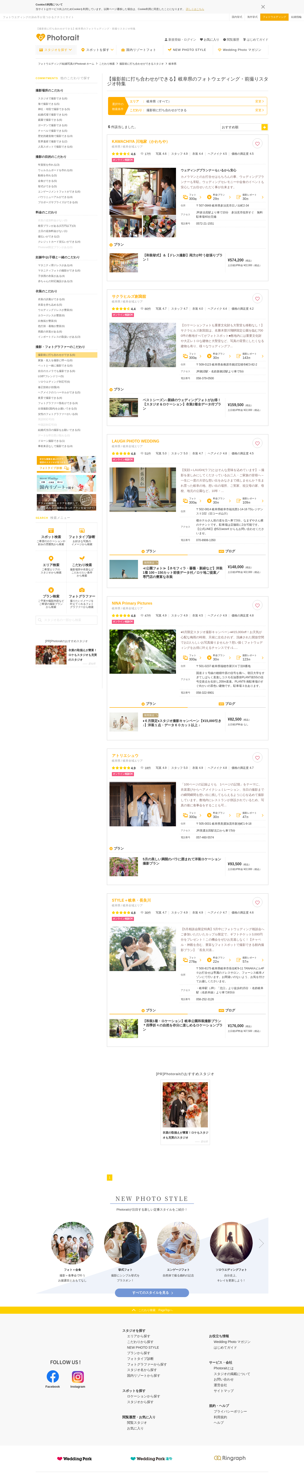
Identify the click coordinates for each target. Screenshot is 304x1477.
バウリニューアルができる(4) (55, 197)
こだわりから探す (140, 1335)
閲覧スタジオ (137, 1417)
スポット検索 (51, 537)
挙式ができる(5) (47, 186)
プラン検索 (51, 596)
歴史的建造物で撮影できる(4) (55, 136)
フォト (190, 197)
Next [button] (259, 1237)
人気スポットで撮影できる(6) (55, 146)
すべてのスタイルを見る (153, 1287)
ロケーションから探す (143, 1390)
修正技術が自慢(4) (48, 387)
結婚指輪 (296, 16)
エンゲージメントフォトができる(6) (59, 191)
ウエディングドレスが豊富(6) (55, 309)
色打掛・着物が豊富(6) (51, 326)
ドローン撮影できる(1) (51, 440)
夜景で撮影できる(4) (50, 397)
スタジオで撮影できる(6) (52, 98)
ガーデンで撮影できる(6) (52, 125)
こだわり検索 (82, 565)
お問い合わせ (224, 1373)
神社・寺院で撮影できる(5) (54, 109)
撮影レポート (246, 197)
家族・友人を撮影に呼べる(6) (55, 360)
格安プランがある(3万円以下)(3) (57, 225)
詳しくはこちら (195, 9)
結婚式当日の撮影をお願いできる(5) (59, 429)
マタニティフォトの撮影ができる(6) (59, 270)
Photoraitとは (224, 1362)
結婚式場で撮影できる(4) (52, 114)
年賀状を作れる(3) (48, 164)
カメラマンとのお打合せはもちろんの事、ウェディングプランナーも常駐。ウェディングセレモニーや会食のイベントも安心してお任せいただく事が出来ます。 (222, 182)
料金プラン (216, 197)
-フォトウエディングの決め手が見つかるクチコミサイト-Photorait (57, 37)
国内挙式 (237, 16)
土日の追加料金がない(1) (52, 231)
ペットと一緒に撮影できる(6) (55, 365)
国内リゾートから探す (143, 1369)
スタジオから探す (140, 1396)
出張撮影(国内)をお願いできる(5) (57, 408)
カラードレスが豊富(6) (51, 315)
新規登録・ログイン (180, 39)
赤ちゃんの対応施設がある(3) (55, 281)
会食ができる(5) (47, 180)
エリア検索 (51, 565)
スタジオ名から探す (142, 1364)
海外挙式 (252, 16)
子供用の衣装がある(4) (51, 275)
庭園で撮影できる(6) (50, 119)
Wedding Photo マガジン (239, 50)
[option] (72, 1246)
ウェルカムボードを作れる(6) (55, 170)
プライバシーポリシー (230, 1405)
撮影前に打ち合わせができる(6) (56, 354)
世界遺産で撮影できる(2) (52, 141)
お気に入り (135, 1422)
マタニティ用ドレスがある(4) (55, 265)
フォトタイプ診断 (82, 537)
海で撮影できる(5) (48, 103)
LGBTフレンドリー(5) (51, 376)
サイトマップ (224, 1384)
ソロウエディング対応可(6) (54, 381)
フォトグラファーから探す (147, 1358)
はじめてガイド (255, 39)
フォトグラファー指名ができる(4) (58, 403)
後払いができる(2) (48, 236)
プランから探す (138, 1347)
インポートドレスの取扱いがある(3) (59, 336)
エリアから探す (138, 1330)
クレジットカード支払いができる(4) (59, 241)
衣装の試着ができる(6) (51, 299)
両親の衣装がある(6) (50, 331)
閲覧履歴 (231, 39)
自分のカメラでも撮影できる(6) (56, 371)
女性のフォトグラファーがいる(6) (58, 414)
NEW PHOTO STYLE (187, 50)
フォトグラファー (82, 596)
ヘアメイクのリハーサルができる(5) (59, 392)
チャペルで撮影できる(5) (52, 130)
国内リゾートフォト (138, 50)
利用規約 (220, 1411)
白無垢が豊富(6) (47, 320)
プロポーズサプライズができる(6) (58, 202)
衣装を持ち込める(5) (50, 304)
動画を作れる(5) (47, 175)
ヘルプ (219, 1417)
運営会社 (220, 1379)
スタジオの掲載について (232, 1368)
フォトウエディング (274, 16)
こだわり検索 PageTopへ (155, 1304)
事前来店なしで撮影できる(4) (55, 446)
